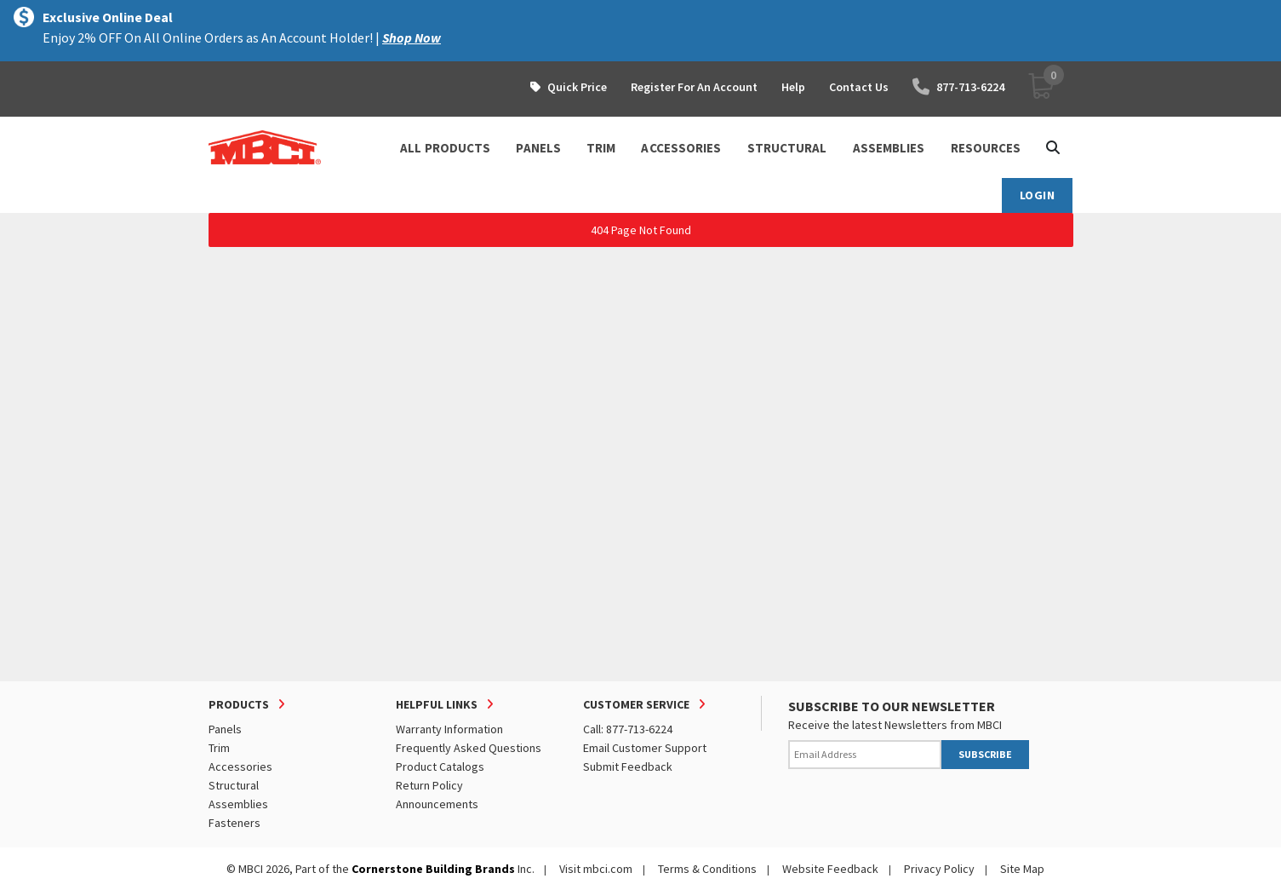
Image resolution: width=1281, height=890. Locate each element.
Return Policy (429, 785)
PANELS (538, 148)
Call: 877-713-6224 (627, 729)
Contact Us (859, 87)
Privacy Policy (939, 868)
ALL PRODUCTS (445, 148)
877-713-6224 (958, 86)
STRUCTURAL (787, 148)
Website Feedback (830, 868)
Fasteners (234, 822)
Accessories (240, 766)
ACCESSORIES (681, 148)
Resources (986, 148)
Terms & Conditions (707, 868)
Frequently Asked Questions (468, 747)
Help (793, 87)
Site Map (1022, 868)
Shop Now (411, 37)
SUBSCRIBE (985, 754)
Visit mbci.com (595, 868)
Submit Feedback (627, 766)
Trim (219, 747)
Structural (234, 785)
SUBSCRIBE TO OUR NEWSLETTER (891, 706)
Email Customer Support (644, 747)
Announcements (437, 804)
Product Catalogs (440, 766)
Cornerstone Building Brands (433, 868)
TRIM (600, 148)
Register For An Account (694, 87)
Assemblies (238, 804)
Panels (225, 729)
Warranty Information (449, 729)
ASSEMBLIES (889, 148)
